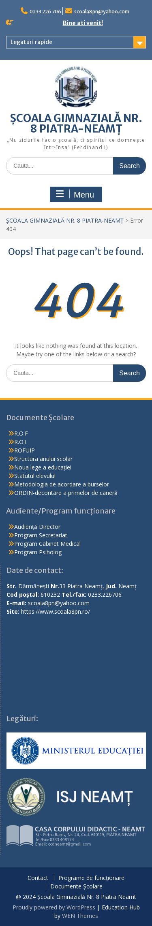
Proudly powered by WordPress (54, 907)
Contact (38, 878)
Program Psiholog (38, 552)
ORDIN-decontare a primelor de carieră (66, 493)
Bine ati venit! (83, 23)
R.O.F (21, 433)
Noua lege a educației (42, 467)
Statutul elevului (35, 476)
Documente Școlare (76, 886)
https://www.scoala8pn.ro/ (55, 611)
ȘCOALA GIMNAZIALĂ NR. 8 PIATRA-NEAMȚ (76, 123)
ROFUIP (24, 450)
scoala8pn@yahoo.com (101, 11)
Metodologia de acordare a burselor (61, 484)
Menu (75, 194)
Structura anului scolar (43, 459)
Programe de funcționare (91, 878)
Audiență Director (37, 526)
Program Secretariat (40, 535)
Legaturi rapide (31, 42)
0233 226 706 (45, 11)
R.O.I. (21, 442)
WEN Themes (80, 916)
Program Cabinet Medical (47, 543)
